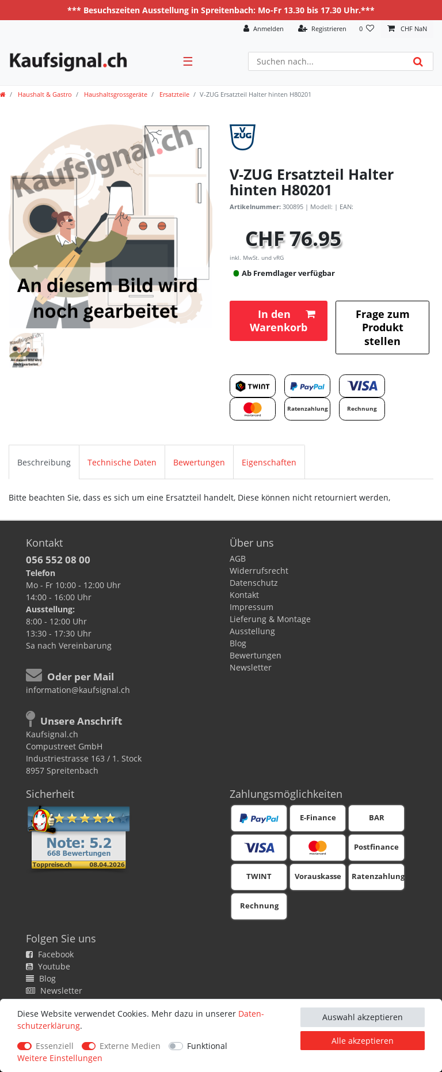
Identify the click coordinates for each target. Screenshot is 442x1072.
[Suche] (418, 61)
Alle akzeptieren (363, 1040)
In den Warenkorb (282, 320)
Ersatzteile (173, 94)
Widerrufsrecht (259, 570)
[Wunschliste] (367, 29)
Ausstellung (252, 631)
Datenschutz (254, 582)
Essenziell (55, 1045)
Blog (238, 643)
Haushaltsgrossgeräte (114, 94)
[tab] (44, 462)
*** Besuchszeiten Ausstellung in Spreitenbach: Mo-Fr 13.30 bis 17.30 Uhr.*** (221, 10)
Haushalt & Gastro (44, 94)
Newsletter (251, 667)
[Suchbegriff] (326, 61)
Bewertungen (199, 462)
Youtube (48, 966)
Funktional (207, 1045)
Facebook (50, 954)
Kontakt (244, 594)
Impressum (251, 606)
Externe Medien (130, 1045)
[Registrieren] (322, 29)
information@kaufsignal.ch (78, 689)
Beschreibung (44, 462)
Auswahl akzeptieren (362, 1017)
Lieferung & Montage (270, 618)
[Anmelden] (263, 29)
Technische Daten (122, 462)
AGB (238, 558)
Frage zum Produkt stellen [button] (383, 327)
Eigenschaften (269, 462)
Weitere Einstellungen (59, 1057)
